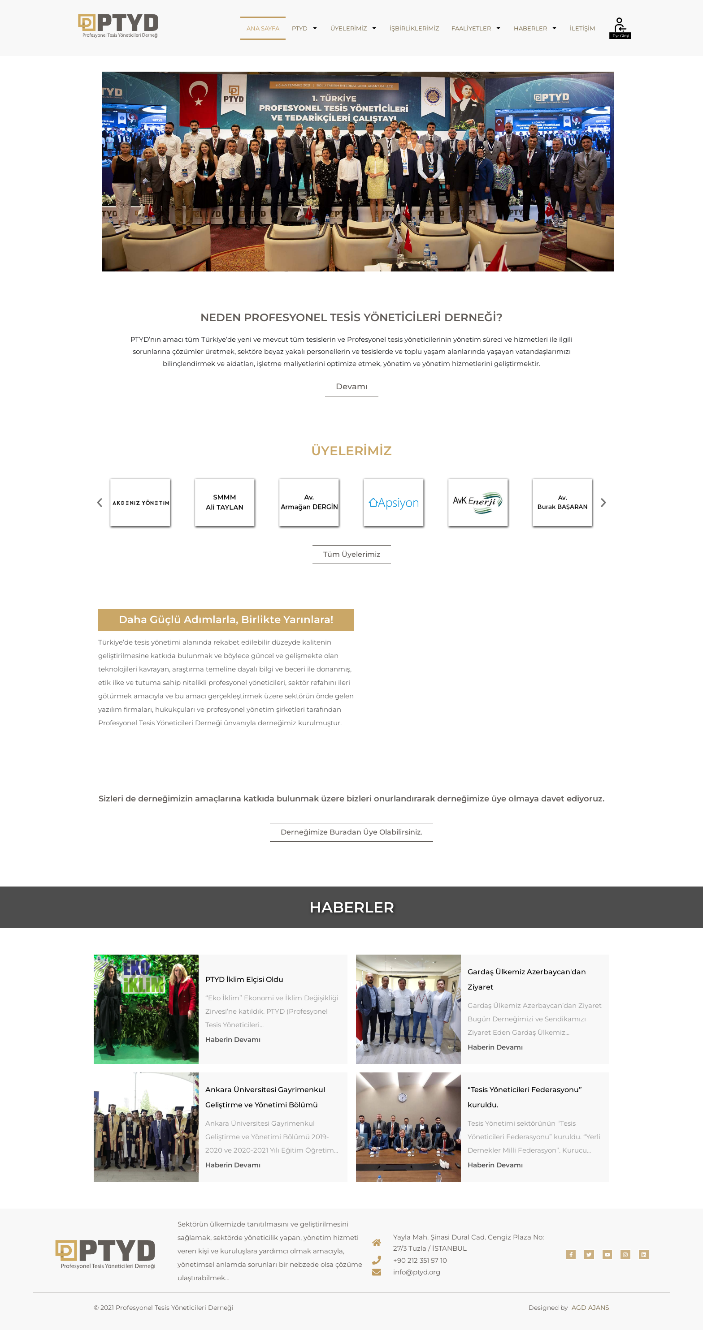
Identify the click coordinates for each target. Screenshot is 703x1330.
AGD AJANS (590, 1308)
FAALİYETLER (476, 28)
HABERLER (535, 28)
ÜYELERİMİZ (353, 28)
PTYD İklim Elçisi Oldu (244, 979)
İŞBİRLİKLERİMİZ (414, 28)
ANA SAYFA (263, 28)
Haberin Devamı (232, 1039)
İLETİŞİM (582, 28)
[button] (99, 502)
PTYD (305, 28)
